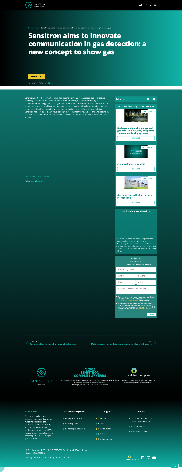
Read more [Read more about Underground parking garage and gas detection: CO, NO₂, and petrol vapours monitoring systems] (136, 138)
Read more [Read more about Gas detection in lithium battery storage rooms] (136, 202)
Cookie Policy (40, 457)
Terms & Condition (63, 457)
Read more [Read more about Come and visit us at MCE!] (136, 169)
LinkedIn (40, 181)
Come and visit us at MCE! (131, 164)
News (37, 28)
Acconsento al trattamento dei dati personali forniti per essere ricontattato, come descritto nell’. (135, 298)
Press (50, 457)
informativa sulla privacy (129, 300)
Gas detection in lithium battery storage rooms (134, 196)
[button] (155, 5)
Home (30, 28)
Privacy (29, 457)
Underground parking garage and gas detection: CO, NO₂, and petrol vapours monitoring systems (135, 131)
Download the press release (37, 176)
